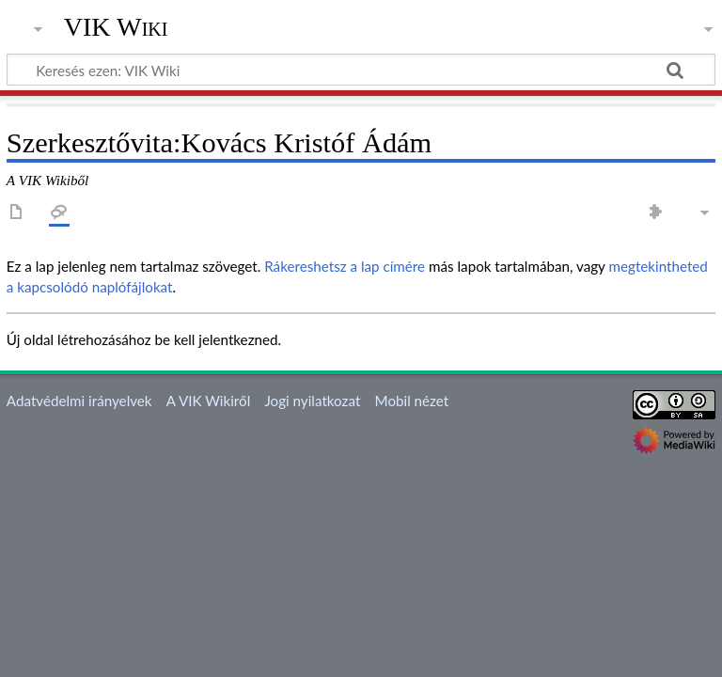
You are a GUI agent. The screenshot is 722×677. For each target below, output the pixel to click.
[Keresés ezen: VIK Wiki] (361, 70)
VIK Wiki (116, 27)
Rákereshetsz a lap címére (344, 266)
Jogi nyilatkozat (312, 400)
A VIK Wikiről (208, 400)
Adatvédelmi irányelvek (79, 400)
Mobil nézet (412, 400)
